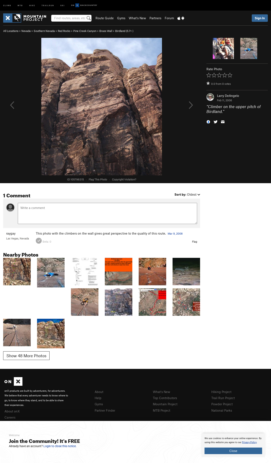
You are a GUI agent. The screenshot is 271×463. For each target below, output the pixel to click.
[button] (208, 121)
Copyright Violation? (124, 179)
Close (233, 451)
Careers (9, 417)
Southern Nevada (44, 31)
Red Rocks (64, 31)
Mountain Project (165, 404)
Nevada (26, 31)
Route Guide (104, 18)
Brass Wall (105, 31)
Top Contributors (165, 398)
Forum (169, 18)
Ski (62, 5)
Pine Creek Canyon (84, 31)
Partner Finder (105, 410)
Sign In (260, 18)
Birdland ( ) (124, 31)
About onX (12, 411)
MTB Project (161, 410)
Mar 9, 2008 (175, 233)
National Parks (221, 410)
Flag (194, 241)
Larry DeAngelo (228, 96)
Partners (155, 18)
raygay (10, 233)
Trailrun (47, 5)
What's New (137, 18)
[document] (233, 445)
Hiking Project (221, 392)
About (99, 392)
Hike (32, 5)
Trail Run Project (223, 398)
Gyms (121, 18)
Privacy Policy (249, 442)
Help (98, 398)
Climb (7, 5)
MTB (20, 5)
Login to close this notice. (60, 446)
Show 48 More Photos (26, 355)
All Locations (10, 31)
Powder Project (222, 404)
